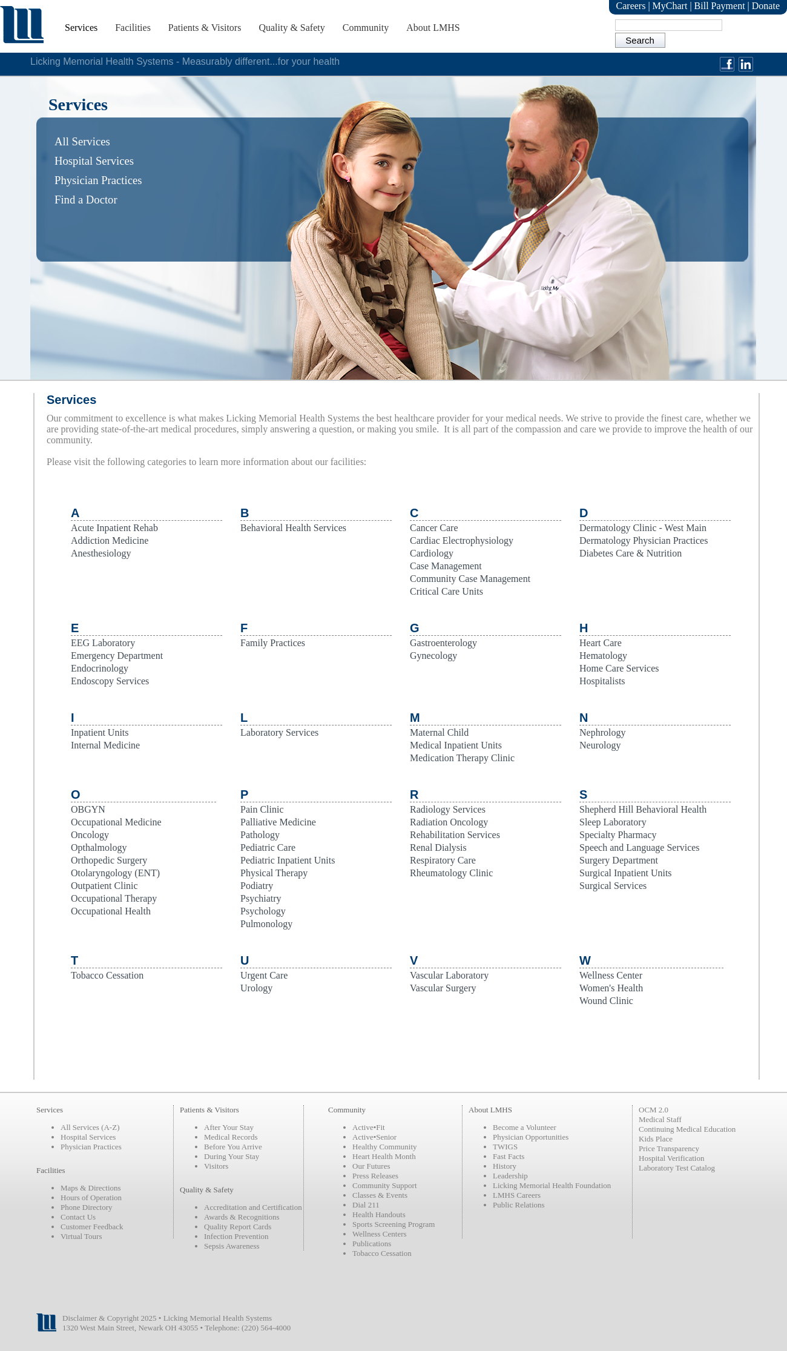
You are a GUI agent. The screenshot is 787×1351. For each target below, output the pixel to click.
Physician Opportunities (530, 1136)
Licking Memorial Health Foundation (552, 1185)
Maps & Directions (91, 1187)
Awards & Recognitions (241, 1216)
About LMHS (432, 27)
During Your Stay (231, 1156)
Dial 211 (366, 1204)
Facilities (133, 27)
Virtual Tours (81, 1236)
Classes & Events (379, 1195)
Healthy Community (384, 1146)
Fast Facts (508, 1156)
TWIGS (505, 1146)
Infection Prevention (236, 1236)
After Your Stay (229, 1127)
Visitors (216, 1166)
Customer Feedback (92, 1226)
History (504, 1166)
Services (81, 27)
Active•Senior (374, 1136)
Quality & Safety (291, 27)
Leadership (510, 1175)
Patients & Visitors (205, 27)
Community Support (384, 1185)
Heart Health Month (384, 1156)
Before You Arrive (233, 1146)
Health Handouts (379, 1214)
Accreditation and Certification (253, 1207)
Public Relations (519, 1204)
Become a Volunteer (524, 1127)
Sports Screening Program (393, 1224)
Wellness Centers (379, 1233)
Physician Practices (91, 1146)
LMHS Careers (517, 1195)
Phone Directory (87, 1207)
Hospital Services (88, 1136)
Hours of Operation (91, 1197)
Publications (371, 1243)
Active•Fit (368, 1127)
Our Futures (371, 1166)
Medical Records (230, 1136)
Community (366, 27)
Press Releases (375, 1175)
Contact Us (78, 1216)
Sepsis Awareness (232, 1245)
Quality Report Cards (237, 1226)
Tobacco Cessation (382, 1253)
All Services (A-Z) (90, 1127)
